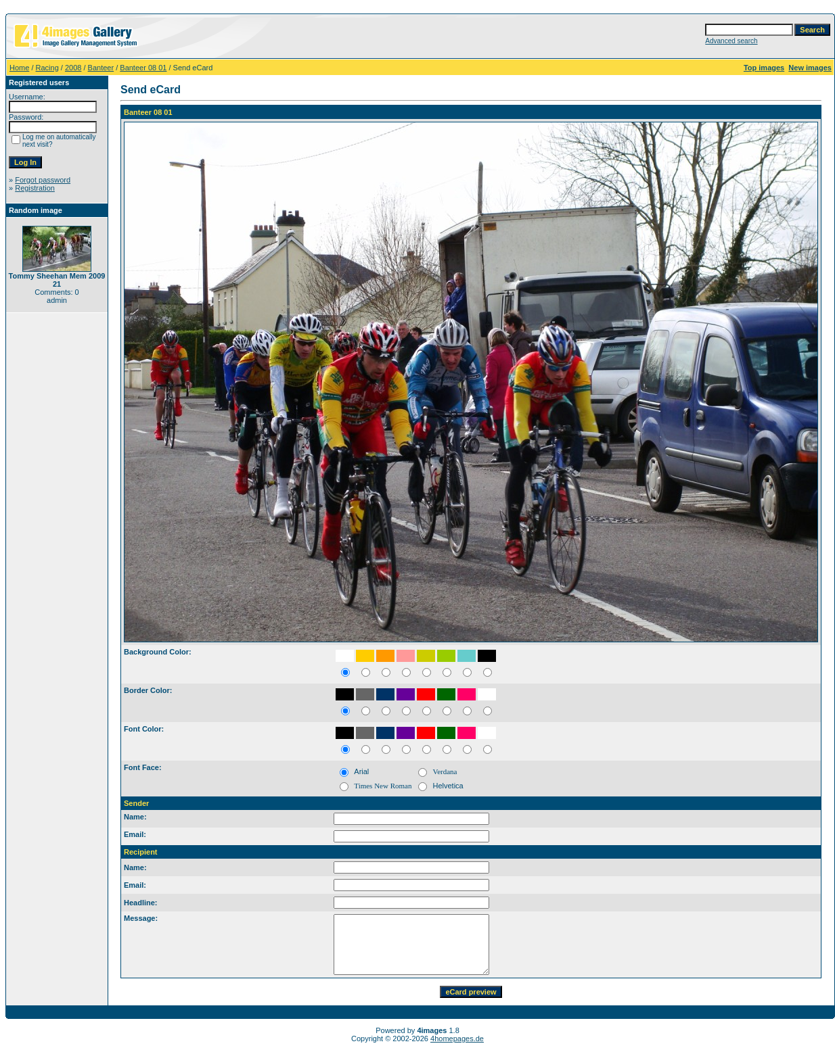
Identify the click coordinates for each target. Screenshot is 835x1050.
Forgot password (42, 180)
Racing (47, 68)
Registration (35, 188)
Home (19, 68)
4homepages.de (457, 1038)
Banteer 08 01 (143, 68)
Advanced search (731, 41)
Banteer (101, 68)
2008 (73, 68)
